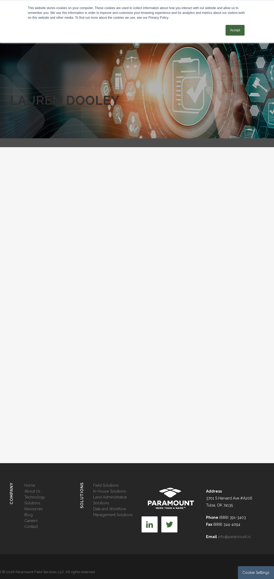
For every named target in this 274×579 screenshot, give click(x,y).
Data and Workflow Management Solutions (113, 512)
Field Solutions (106, 485)
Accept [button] (235, 30)
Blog (28, 515)
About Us (32, 491)
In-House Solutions (109, 491)
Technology (34, 497)
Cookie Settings (255, 572)
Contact (31, 526)
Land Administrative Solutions (110, 500)
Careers (31, 521)
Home (29, 485)
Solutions (32, 503)
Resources (33, 509)
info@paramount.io (234, 537)
